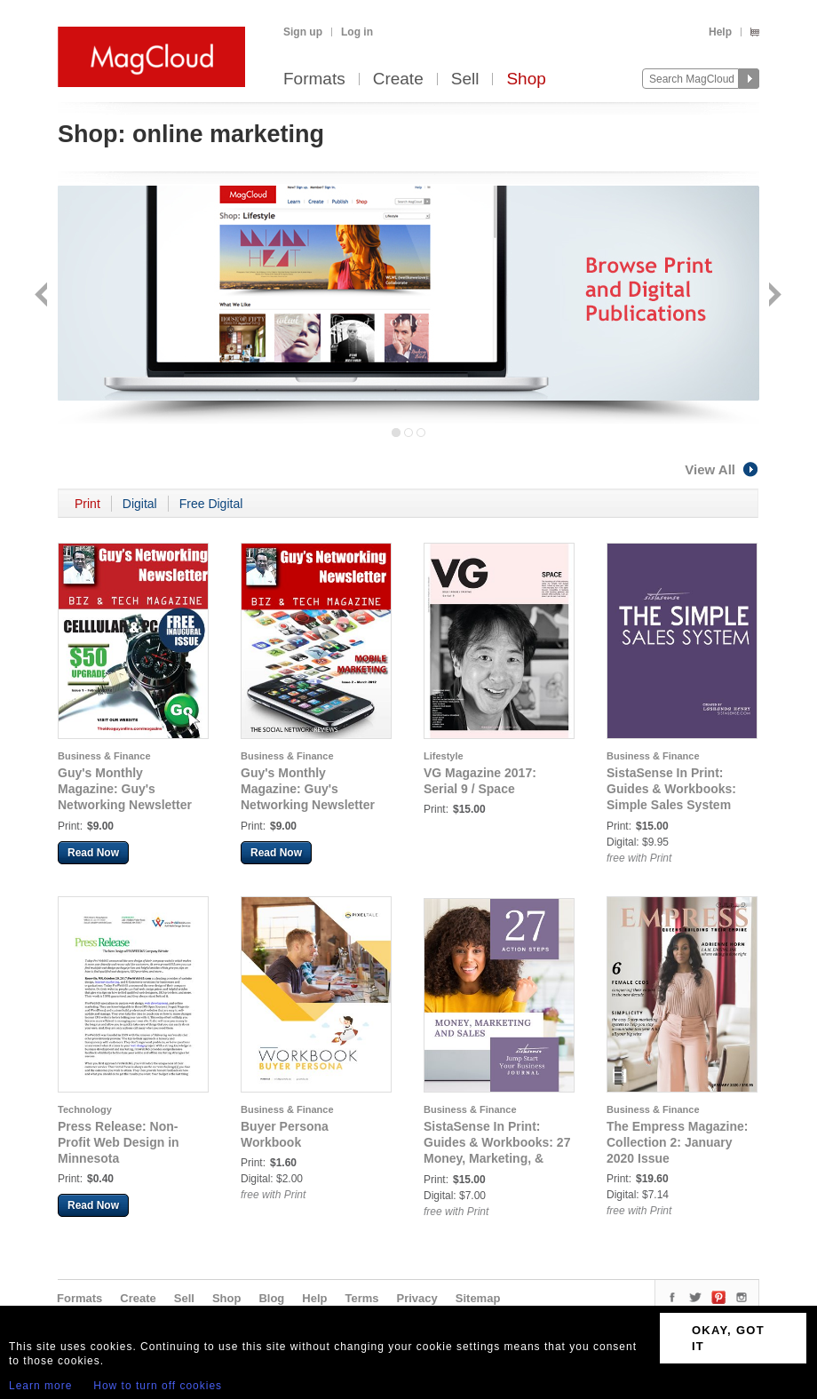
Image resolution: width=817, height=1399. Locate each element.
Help (720, 32)
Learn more (40, 1385)
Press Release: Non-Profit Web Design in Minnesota (118, 1142)
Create (398, 79)
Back (43, 296)
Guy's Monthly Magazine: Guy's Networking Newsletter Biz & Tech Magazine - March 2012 (308, 805)
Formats (314, 79)
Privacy (417, 1298)
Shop (525, 79)
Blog (271, 1298)
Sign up (302, 32)
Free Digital (211, 504)
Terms (361, 1298)
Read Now (93, 853)
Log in (357, 32)
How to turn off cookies (157, 1385)
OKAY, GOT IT (728, 1338)
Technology (85, 1109)
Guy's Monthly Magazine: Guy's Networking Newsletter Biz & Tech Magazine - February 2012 (125, 805)
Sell (465, 79)
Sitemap (478, 1298)
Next (773, 296)
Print (87, 504)
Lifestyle (444, 756)
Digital (140, 504)
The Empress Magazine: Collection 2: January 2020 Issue (678, 1142)
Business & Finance (104, 756)
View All (722, 469)
